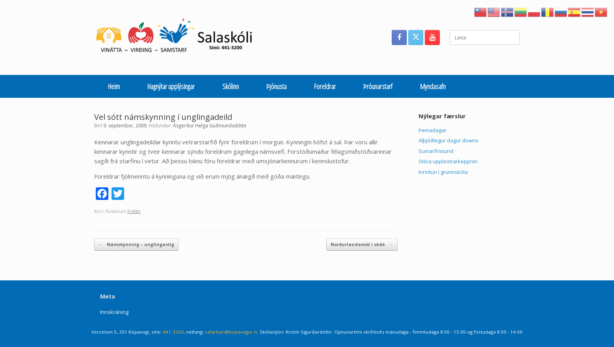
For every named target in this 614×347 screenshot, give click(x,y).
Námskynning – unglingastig (136, 244)
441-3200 (173, 332)
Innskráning (114, 311)
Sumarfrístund (436, 151)
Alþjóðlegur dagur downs (448, 140)
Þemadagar (433, 130)
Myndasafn (433, 86)
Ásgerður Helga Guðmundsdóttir (210, 125)
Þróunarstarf (378, 86)
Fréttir (134, 211)
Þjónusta (276, 86)
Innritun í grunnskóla (443, 171)
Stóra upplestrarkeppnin (448, 161)
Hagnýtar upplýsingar (171, 86)
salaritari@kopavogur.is (231, 332)
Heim (114, 86)
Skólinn (230, 86)
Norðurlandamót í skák (362, 244)
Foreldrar (325, 86)
